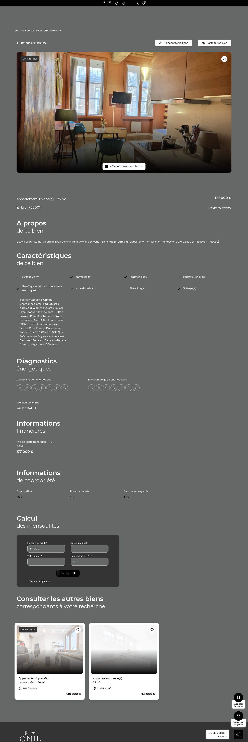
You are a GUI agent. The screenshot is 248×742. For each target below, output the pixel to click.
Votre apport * (34, 556)
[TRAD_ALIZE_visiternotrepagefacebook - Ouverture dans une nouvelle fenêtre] (104, 3)
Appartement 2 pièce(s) (33, 681)
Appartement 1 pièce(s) (107, 681)
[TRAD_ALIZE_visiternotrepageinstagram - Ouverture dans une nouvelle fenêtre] (110, 3)
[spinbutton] (89, 562)
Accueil (19, 30)
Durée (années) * (79, 543)
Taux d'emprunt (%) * (81, 556)
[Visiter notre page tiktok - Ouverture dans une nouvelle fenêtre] (116, 3)
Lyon (39, 30)
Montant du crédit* (37, 543)
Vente (30, 30)
